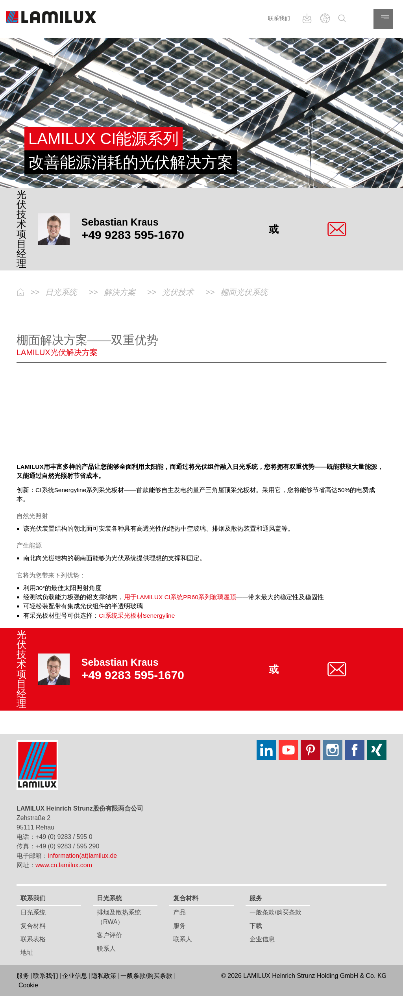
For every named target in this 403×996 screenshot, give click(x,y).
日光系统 (33, 912)
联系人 (106, 948)
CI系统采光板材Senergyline (137, 615)
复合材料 (33, 925)
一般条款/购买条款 (275, 912)
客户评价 (109, 935)
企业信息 (262, 939)
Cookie (28, 985)
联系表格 (33, 939)
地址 (26, 952)
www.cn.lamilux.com (63, 865)
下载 (256, 925)
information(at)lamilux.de (82, 855)
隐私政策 (103, 975)
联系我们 (279, 18)
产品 (179, 912)
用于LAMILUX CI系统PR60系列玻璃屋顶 (180, 597)
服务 (179, 925)
